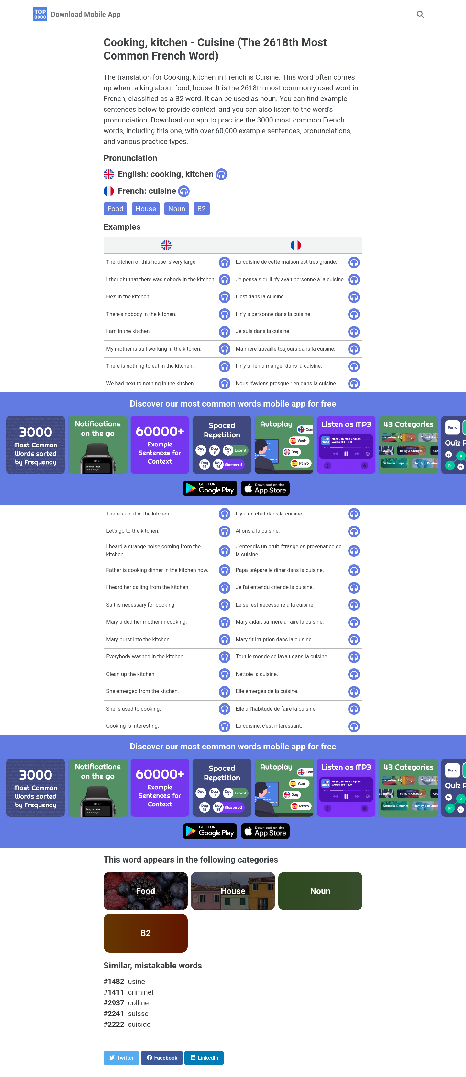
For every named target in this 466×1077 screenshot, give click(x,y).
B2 (201, 209)
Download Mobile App (85, 14)
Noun (176, 209)
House (146, 209)
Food (115, 209)
